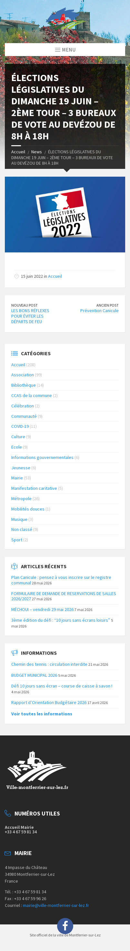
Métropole (21, 498)
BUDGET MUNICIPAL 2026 (34, 675)
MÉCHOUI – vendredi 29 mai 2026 (42, 609)
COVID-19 (20, 426)
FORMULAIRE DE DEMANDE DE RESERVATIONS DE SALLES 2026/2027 (63, 596)
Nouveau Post (24, 305)
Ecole (16, 447)
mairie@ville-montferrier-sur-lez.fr (56, 905)
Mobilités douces (28, 509)
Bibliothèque (23, 385)
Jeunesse (20, 468)
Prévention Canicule (99, 310)
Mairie (17, 478)
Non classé (21, 529)
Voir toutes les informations (41, 714)
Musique (19, 519)
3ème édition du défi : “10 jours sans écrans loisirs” (60, 620)
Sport (16, 540)
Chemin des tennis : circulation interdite (49, 664)
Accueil (18, 152)
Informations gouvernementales (42, 457)
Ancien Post (107, 305)
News (36, 152)
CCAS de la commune (31, 395)
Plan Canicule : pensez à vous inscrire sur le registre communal (61, 580)
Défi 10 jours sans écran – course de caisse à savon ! (61, 686)
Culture (18, 437)
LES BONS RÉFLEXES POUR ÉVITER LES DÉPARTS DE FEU (30, 316)
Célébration (22, 406)
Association (22, 375)
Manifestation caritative (34, 488)
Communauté (24, 416)
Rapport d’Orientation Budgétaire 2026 (48, 702)
